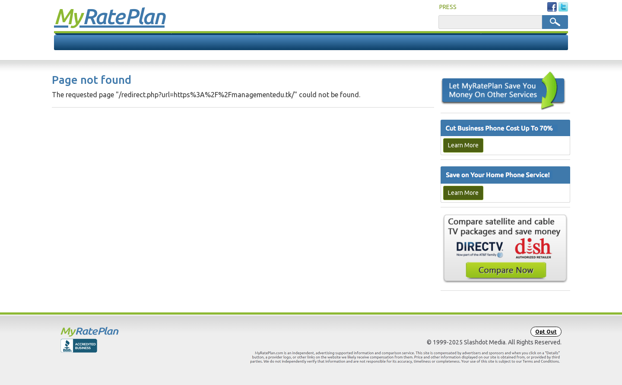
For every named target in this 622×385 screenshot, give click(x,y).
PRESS (448, 6)
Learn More (463, 145)
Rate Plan (109, 16)
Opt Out (546, 331)
